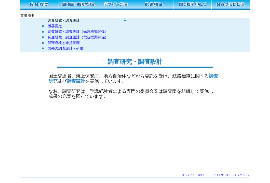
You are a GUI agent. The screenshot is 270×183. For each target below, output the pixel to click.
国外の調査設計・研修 (65, 48)
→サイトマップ (220, 175)
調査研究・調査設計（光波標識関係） (78, 32)
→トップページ (241, 175)
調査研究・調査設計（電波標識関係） (78, 37)
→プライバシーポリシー (194, 175)
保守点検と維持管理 (64, 43)
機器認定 (55, 26)
